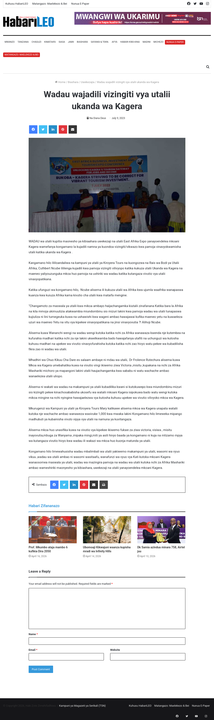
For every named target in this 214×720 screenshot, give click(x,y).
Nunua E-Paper (80, 3)
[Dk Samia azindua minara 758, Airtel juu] (161, 529)
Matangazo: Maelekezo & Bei (49, 3)
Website (115, 649)
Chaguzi (36, 42)
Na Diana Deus (98, 118)
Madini (146, 42)
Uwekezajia (87, 82)
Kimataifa (50, 42)
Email (33, 649)
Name (33, 634)
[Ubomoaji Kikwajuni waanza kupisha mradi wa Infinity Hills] (107, 529)
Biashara (82, 42)
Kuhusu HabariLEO (16, 3)
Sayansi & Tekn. (100, 42)
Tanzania (23, 42)
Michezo (158, 42)
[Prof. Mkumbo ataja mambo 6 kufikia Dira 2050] (53, 529)
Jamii (71, 42)
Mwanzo (10, 42)
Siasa (62, 42)
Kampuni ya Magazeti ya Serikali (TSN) (82, 705)
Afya (114, 42)
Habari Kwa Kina (130, 42)
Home (60, 82)
